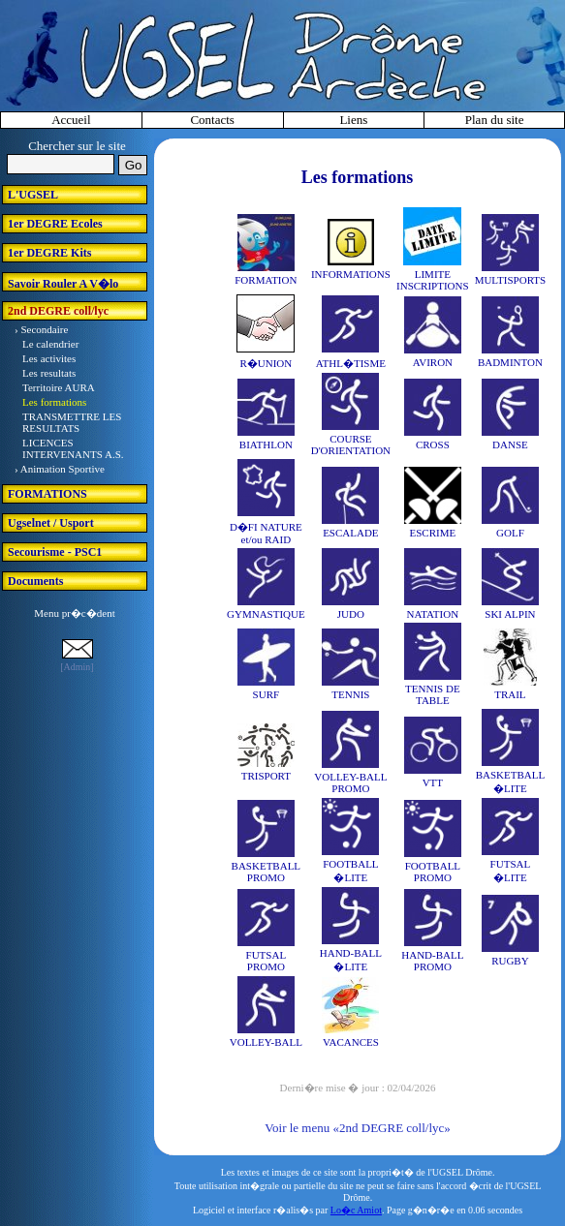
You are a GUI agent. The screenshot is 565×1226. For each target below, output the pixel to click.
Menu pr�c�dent (74, 613)
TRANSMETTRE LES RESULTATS (71, 422)
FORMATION (266, 280)
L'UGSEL (33, 194)
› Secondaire (41, 329)
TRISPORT (266, 776)
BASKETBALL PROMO (266, 871)
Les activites (49, 358)
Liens (353, 119)
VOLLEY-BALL (266, 1042)
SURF (266, 694)
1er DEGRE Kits (49, 253)
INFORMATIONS (351, 274)
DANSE (510, 444)
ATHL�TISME (351, 363)
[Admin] (76, 666)
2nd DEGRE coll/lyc (58, 311)
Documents (35, 581)
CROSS (433, 444)
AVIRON (433, 362)
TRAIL (509, 694)
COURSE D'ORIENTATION (351, 444)
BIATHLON (266, 444)
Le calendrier (50, 344)
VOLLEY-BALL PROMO (350, 782)
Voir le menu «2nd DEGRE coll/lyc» (357, 1127)
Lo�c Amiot (356, 1210)
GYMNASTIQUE (266, 614)
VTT (433, 782)
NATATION (433, 614)
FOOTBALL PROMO (432, 871)
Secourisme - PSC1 (55, 552)
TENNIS (350, 694)
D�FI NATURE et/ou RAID (266, 533)
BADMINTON (510, 362)
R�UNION (265, 363)
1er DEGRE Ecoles (55, 223)
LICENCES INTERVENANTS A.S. (73, 448)
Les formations (54, 402)
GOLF (510, 532)
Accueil (70, 119)
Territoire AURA (58, 387)
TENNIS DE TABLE (432, 694)
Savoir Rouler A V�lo (63, 284)
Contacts (212, 119)
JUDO (350, 614)
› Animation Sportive (60, 469)
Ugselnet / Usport (51, 523)
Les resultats (49, 373)
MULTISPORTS (511, 280)
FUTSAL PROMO (266, 960)
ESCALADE (350, 532)
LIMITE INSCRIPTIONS (432, 279)
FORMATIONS (47, 494)
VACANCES (351, 1042)
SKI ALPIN (510, 614)
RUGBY (510, 960)
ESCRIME (433, 532)
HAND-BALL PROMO (432, 960)
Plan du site (494, 119)
